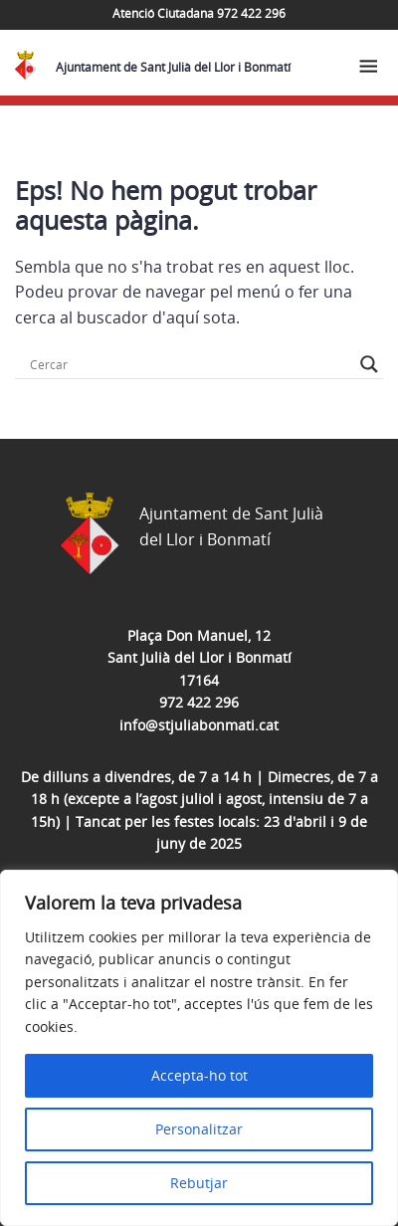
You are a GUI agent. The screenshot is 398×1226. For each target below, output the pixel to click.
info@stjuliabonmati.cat (199, 724)
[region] (199, 1048)
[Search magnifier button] (369, 364)
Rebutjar (199, 1182)
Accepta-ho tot (199, 1075)
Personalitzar (199, 1129)
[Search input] (190, 364)
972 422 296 (199, 702)
